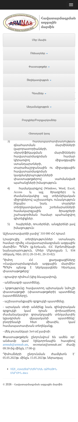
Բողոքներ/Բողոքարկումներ (39, 120)
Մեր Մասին (39, 40)
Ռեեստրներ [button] (39, 53)
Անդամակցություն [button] (39, 106)
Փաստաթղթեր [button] (39, 66)
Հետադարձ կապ (39, 133)
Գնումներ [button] (39, 93)
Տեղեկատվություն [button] (39, 80)
